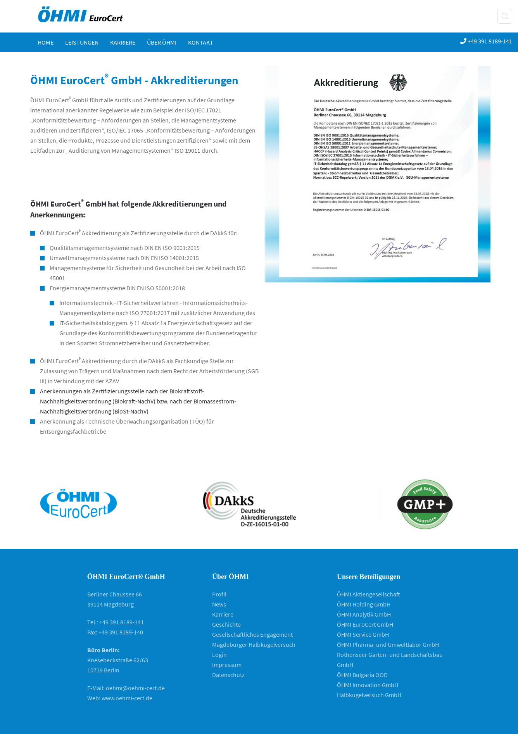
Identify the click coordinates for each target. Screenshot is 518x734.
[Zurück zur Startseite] (87, 16)
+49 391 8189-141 (486, 41)
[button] (504, 16)
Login (219, 654)
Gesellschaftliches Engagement (252, 634)
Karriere (122, 42)
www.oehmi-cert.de (127, 698)
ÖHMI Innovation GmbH (367, 685)
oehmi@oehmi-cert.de (135, 688)
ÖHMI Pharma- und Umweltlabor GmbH (388, 644)
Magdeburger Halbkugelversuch (253, 644)
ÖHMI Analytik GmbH (364, 614)
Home (46, 42)
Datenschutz (228, 675)
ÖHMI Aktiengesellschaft (368, 594)
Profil (219, 594)
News (219, 604)
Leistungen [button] (81, 42)
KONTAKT (200, 42)
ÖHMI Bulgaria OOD (362, 675)
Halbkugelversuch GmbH (369, 695)
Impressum (227, 665)
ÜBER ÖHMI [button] (161, 42)
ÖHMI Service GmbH (363, 634)
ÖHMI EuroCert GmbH (365, 624)
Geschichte (226, 624)
